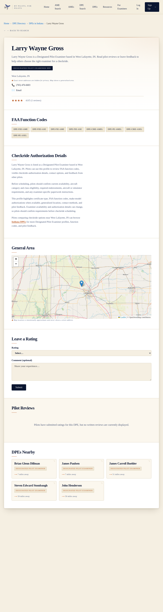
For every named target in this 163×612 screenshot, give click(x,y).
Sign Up (150, 7)
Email (16, 90)
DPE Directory (19, 23)
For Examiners (122, 7)
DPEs (95, 7)
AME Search (58, 7)
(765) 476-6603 (21, 85)
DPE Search (82, 7)
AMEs (71, 7)
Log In (138, 7)
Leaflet (122, 317)
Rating (81, 351)
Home (46, 7)
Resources (107, 7)
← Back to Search (18, 30)
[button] (82, 283)
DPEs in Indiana (36, 23)
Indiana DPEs (19, 221)
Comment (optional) (81, 369)
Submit (18, 387)
